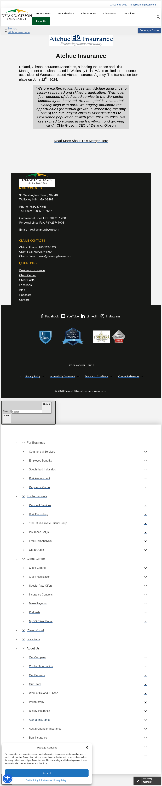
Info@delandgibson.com (43, 229)
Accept (47, 773)
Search (7, 411)
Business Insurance (32, 270)
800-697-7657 (42, 211)
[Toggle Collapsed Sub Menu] (84, 442)
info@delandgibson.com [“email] (143, 4)
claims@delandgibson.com (54, 256)
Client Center (27, 275)
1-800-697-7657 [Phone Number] (118, 4)
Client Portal (27, 280)
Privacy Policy (60, 780)
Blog (22, 290)
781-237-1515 (38, 206)
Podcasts (25, 295)
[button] (87, 747)
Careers (24, 300)
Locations (25, 285)
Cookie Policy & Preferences (39, 780)
